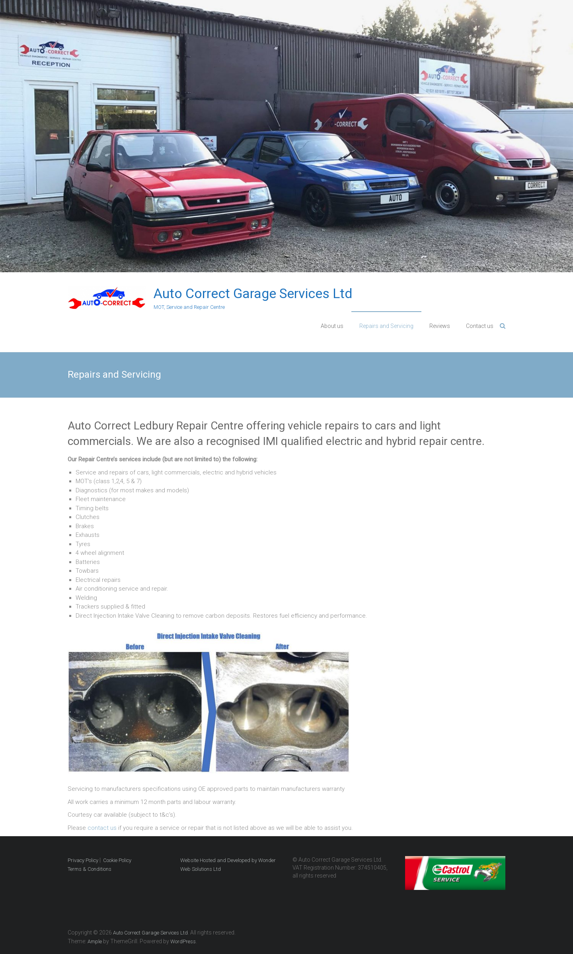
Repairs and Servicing (386, 326)
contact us (102, 827)
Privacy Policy (83, 860)
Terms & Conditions (89, 869)
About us (332, 326)
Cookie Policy (117, 860)
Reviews (439, 326)
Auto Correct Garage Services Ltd (253, 293)
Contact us (479, 326)
